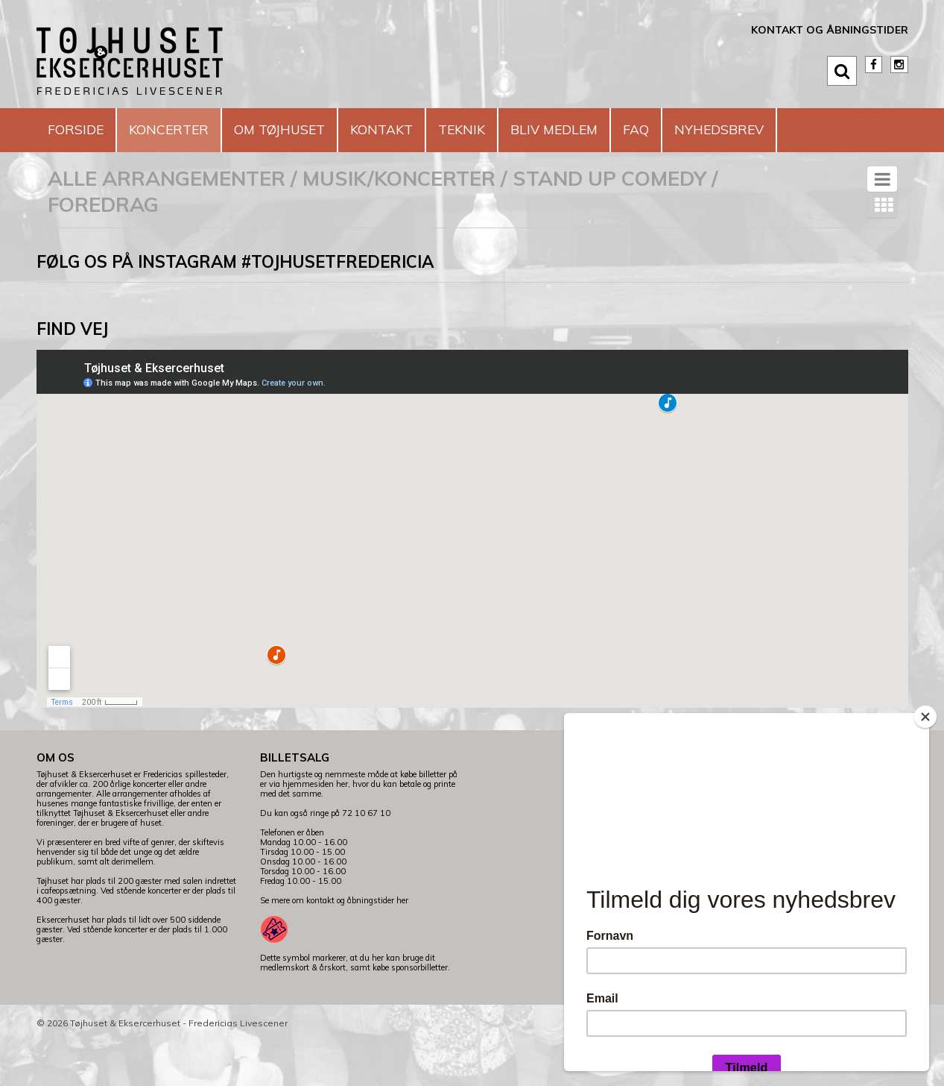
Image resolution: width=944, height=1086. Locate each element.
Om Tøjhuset (322, 129)
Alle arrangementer (166, 222)
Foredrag (103, 248)
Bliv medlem (647, 129)
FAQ (744, 129)
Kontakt (442, 129)
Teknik (538, 129)
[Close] (925, 717)
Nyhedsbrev (101, 173)
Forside (83, 129)
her (402, 944)
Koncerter (193, 129)
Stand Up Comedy (609, 222)
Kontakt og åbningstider (829, 30)
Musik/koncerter (398, 222)
